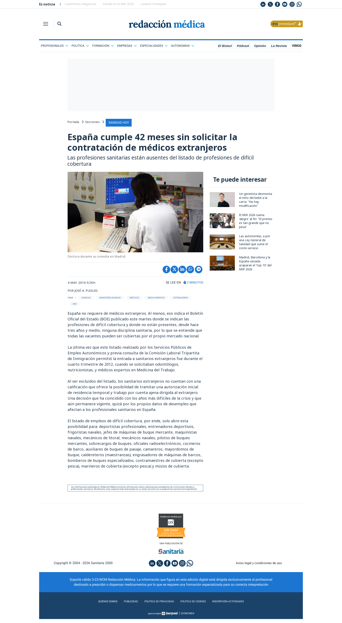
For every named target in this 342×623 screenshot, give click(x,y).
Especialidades (154, 45)
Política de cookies (196, 605)
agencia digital (154, 617)
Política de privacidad (155, 605)
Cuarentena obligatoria (80, 4)
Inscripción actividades (238, 605)
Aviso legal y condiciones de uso (259, 567)
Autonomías (182, 45)
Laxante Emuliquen (153, 4)
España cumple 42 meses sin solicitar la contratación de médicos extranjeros (169, 143)
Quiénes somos (96, 605)
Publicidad (123, 605)
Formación (103, 45)
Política (80, 45)
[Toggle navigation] (45, 24)
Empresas (127, 45)
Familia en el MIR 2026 (118, 4)
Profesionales (54, 45)
